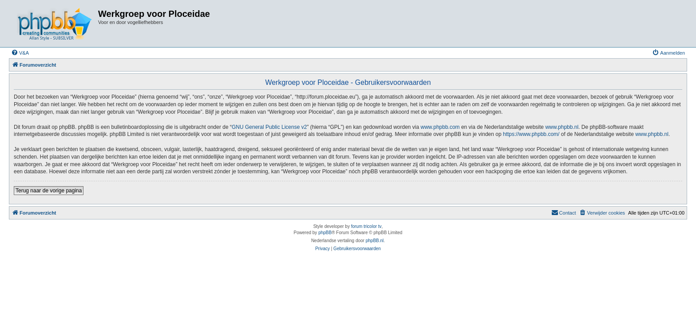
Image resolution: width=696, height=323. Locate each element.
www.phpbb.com (440, 127)
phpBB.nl (375, 240)
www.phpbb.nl (561, 127)
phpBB (325, 232)
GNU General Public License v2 (269, 127)
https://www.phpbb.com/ (531, 134)
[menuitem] (20, 53)
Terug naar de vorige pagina (49, 190)
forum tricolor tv (366, 226)
